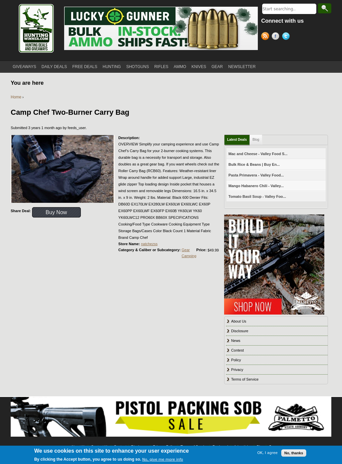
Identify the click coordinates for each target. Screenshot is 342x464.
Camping (189, 256)
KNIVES (198, 66)
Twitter (287, 37)
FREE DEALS (85, 66)
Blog (255, 139)
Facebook (277, 37)
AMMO (180, 66)
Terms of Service (245, 379)
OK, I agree (267, 453)
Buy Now (56, 212)
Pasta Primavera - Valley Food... (256, 175)
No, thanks (293, 453)
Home (16, 97)
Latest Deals (237, 139)
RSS (266, 37)
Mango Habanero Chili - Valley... (256, 186)
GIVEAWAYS (24, 66)
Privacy (237, 370)
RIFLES (161, 66)
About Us (238, 321)
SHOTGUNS (137, 66)
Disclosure (239, 331)
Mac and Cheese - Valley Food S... (258, 154)
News (235, 341)
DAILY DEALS (54, 66)
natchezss (149, 244)
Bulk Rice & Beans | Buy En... (254, 164)
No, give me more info (162, 459)
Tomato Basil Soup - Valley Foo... (257, 196)
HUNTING (112, 66)
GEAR (217, 66)
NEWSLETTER (241, 66)
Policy (236, 360)
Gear (186, 250)
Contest (237, 350)
